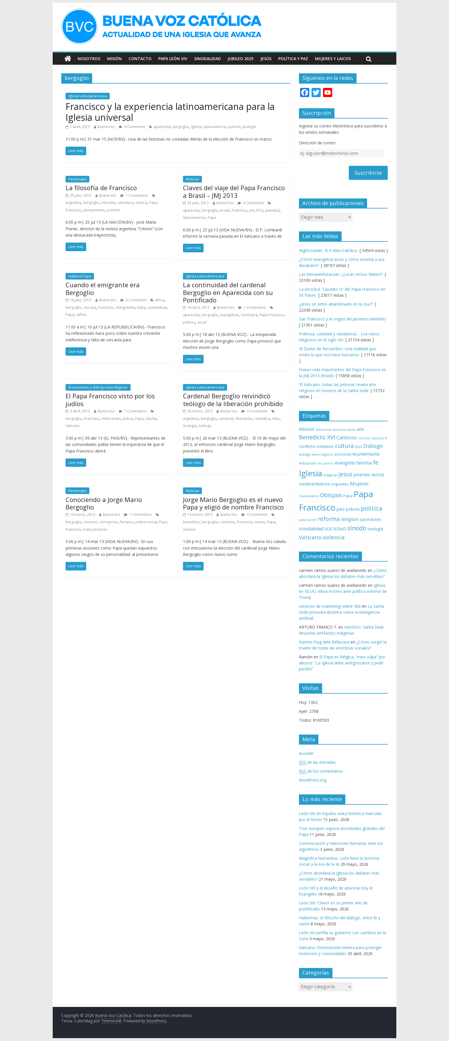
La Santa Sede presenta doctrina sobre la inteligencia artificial (341, 612)
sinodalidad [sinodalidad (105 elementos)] (311, 529)
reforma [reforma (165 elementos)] (329, 519)
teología (249, 126)
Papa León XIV (172, 58)
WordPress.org (312, 780)
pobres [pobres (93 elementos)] (353, 509)
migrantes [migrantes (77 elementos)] (340, 484)
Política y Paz (293, 58)
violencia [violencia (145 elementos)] (333, 537)
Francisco (239, 210)
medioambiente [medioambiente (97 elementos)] (314, 484)
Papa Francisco (272, 314)
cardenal (226, 418)
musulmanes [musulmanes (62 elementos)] (309, 496)
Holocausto (111, 418)
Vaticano (73, 425)
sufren (81, 314)
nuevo (260, 521)
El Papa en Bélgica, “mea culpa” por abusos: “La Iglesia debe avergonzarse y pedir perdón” (342, 663)
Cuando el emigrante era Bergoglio (103, 288)
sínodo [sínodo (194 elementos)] (356, 528)
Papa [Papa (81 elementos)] (347, 495)
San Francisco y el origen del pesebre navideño (342, 319)
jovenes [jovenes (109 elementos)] (361, 474)
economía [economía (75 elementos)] (342, 454)
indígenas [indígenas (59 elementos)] (330, 475)
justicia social (146, 521)
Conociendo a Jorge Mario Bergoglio (104, 503)
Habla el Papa (79, 276)
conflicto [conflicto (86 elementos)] (307, 446)
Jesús (265, 58)
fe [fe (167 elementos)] (375, 462)
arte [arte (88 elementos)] (360, 429)
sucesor (189, 529)
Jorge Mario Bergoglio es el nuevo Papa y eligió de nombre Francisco (233, 503)
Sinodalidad (207, 58)
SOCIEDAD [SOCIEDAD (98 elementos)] (335, 529)
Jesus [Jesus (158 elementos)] (345, 474)
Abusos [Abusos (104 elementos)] (306, 429)
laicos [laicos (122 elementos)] (377, 474)
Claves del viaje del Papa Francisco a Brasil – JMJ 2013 (234, 191)
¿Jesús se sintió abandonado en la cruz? (336, 304)
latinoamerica (215, 126)
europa (90, 307)
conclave (227, 521)
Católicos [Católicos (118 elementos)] (346, 437)
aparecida (162, 126)
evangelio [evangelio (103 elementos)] (345, 463)
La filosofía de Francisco (101, 187)
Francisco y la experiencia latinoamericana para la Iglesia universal (170, 111)
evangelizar (229, 314)
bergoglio (181, 126)
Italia (141, 307)
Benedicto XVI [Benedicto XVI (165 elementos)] (317, 437)
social (202, 322)
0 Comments (132, 126)
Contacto (140, 58)
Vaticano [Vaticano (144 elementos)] (310, 537)
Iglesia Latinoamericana (87, 96)
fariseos (126, 521)
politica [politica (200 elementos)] (371, 508)
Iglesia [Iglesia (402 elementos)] (310, 473)
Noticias (192, 179)
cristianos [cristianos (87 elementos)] (325, 446)
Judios (128, 418)
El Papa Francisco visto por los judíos (110, 399)
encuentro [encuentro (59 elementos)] (325, 463)
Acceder (306, 753)
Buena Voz (106, 126)
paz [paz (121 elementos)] (340, 508)
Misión (114, 58)
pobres (234, 126)
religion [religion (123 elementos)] (350, 519)
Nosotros (89, 58)
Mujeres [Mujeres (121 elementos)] (359, 483)
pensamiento (94, 210)
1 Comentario (134, 195)
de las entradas (317, 762)
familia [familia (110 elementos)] (364, 463)
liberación (244, 418)
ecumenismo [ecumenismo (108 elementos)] (366, 454)
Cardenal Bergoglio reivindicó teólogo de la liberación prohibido (233, 399)
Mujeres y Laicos (333, 58)
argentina (73, 202)
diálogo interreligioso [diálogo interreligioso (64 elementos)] (316, 454)
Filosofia (108, 202)
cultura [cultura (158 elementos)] (344, 446)
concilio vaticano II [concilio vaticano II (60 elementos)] (372, 438)
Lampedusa (157, 307)
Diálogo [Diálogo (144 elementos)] (373, 445)
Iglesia (196, 126)
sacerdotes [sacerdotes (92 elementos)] (370, 519)
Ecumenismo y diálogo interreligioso (98, 387)
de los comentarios (321, 771)
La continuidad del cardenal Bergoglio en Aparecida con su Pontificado (228, 292)
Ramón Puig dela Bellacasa (324, 642)
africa (159, 300)
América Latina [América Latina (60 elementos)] (344, 429)
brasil (224, 210)
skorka (151, 418)
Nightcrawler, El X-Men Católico (328, 250)
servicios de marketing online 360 (330, 606)
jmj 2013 (256, 210)
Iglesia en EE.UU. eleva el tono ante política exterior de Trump (343, 591)
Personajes (77, 179)
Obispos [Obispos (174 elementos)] (331, 495)
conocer (90, 521)
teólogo (205, 425)
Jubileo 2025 (240, 58)
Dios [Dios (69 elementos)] (358, 446)
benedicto (191, 521)
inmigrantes (125, 307)
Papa (212, 217)
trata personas (95, 529)
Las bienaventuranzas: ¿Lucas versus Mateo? (341, 274)
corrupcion (109, 521)
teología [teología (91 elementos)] (375, 529)
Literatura (125, 202)
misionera (249, 314)
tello (275, 418)
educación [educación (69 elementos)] (307, 463)
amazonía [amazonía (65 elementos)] (324, 429)
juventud (272, 210)
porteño (114, 210)
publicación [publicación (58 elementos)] (308, 520)
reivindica (262, 418)
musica (141, 202)
